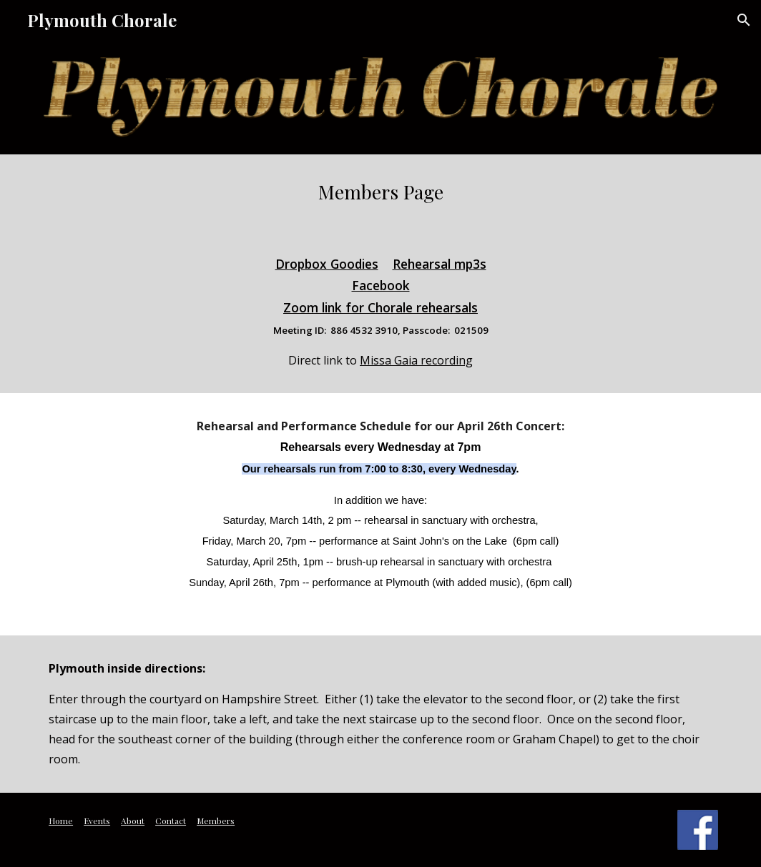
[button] (744, 20)
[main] (380, 192)
